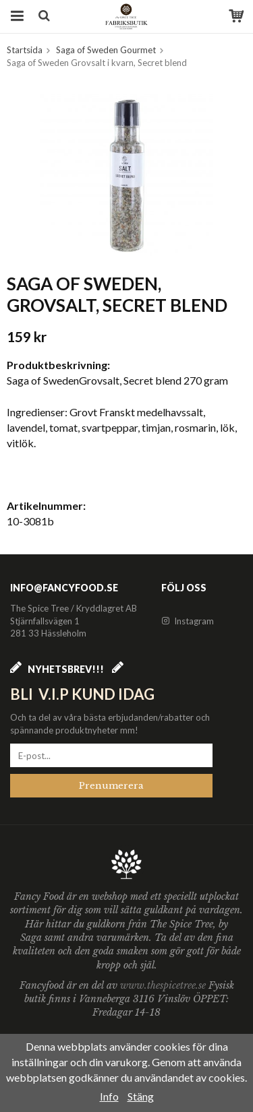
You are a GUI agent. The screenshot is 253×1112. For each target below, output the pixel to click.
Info (109, 1096)
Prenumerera (111, 785)
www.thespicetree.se (164, 985)
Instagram (187, 621)
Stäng (141, 1096)
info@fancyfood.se (64, 587)
